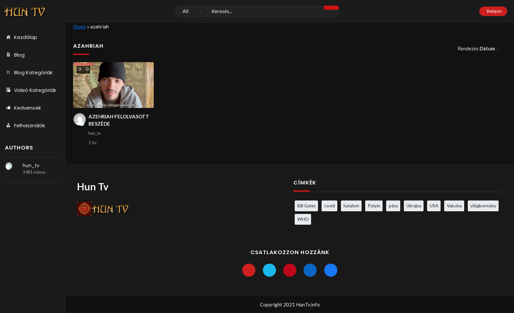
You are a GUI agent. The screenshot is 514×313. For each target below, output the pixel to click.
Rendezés (477, 48)
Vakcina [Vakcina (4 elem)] (454, 205)
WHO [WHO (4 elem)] (303, 219)
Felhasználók (25, 125)
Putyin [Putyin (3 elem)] (374, 205)
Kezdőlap (21, 37)
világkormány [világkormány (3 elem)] (483, 205)
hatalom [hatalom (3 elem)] (351, 205)
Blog (15, 55)
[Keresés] (257, 11)
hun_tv (31, 165)
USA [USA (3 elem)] (434, 205)
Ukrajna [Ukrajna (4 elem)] (413, 205)
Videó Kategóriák (30, 90)
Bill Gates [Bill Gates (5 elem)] (306, 205)
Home (79, 26)
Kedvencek (23, 108)
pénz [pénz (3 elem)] (393, 205)
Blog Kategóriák (28, 72)
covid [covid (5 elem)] (329, 205)
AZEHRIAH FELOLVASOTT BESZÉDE (119, 120)
